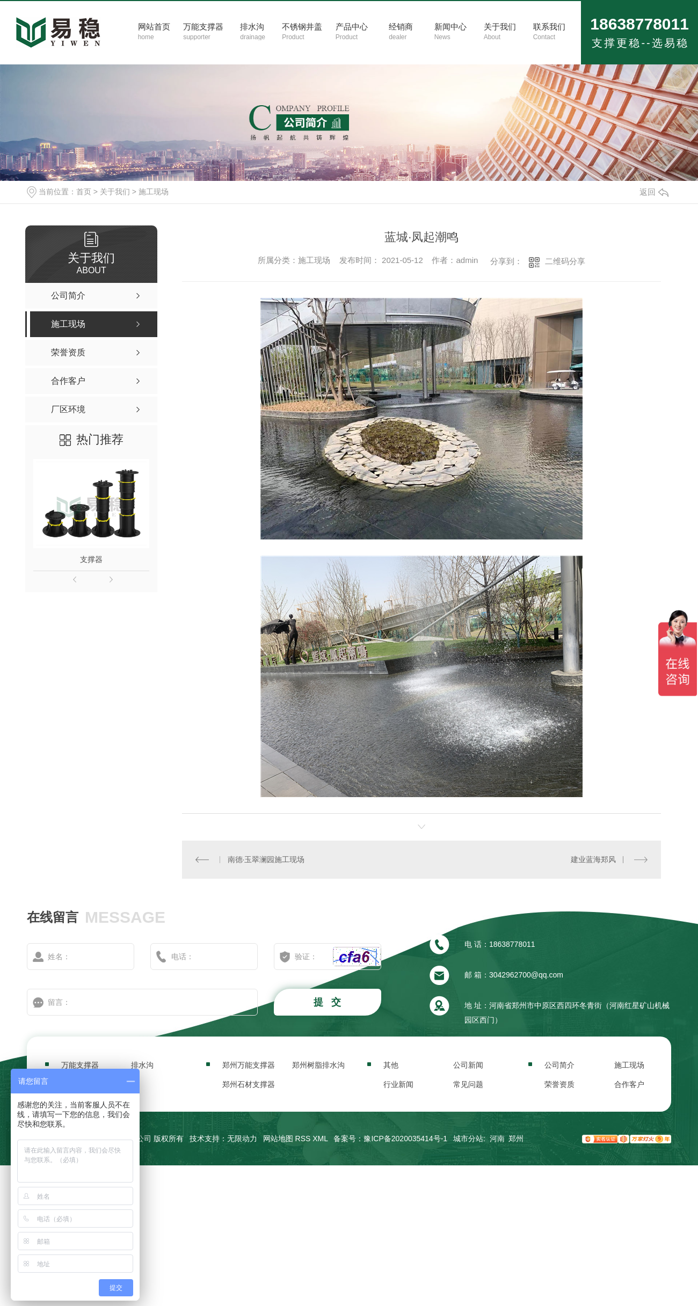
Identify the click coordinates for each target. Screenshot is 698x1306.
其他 (390, 1065)
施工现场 (154, 191)
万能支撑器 (80, 1065)
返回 (653, 191)
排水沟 (142, 1065)
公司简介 (559, 1065)
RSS (303, 1138)
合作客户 (629, 1084)
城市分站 (468, 1138)
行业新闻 (398, 1084)
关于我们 (115, 191)
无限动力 (242, 1138)
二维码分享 (565, 261)
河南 (497, 1138)
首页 (83, 191)
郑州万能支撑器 (248, 1065)
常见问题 (468, 1084)
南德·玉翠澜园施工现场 (266, 859)
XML (320, 1138)
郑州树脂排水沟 (318, 1065)
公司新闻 (468, 1065)
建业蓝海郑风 (593, 859)
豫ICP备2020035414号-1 (405, 1138)
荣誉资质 (559, 1084)
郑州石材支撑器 (248, 1084)
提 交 (329, 1002)
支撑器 (91, 559)
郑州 (516, 1138)
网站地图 (278, 1138)
